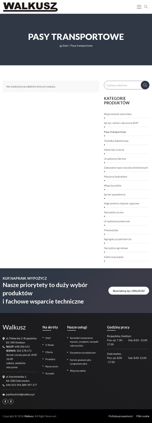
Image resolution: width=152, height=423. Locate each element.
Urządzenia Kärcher (115, 158)
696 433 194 (13, 384)
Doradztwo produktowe (83, 352)
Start (64, 45)
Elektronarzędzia (113, 257)
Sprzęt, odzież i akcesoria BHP (121, 122)
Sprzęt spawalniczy (115, 194)
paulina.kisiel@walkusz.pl (20, 394)
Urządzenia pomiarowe (117, 221)
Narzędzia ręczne (114, 212)
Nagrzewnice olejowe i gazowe (121, 203)
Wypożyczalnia (112, 185)
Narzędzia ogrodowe (116, 248)
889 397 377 (29, 384)
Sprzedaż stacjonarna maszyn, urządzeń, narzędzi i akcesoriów (84, 341)
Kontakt (49, 373)
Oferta (49, 352)
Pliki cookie (142, 416)
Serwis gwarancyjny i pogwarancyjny (80, 361)
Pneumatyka (111, 230)
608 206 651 (22, 346)
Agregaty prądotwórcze (117, 239)
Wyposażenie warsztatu (117, 114)
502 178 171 (24, 350)
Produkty (50, 359)
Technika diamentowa (116, 140)
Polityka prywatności (121, 416)
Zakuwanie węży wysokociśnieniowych (126, 167)
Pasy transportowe (115, 131)
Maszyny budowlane (115, 176)
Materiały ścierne (114, 149)
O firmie (49, 344)
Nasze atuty (51, 366)
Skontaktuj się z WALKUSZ (129, 290)
